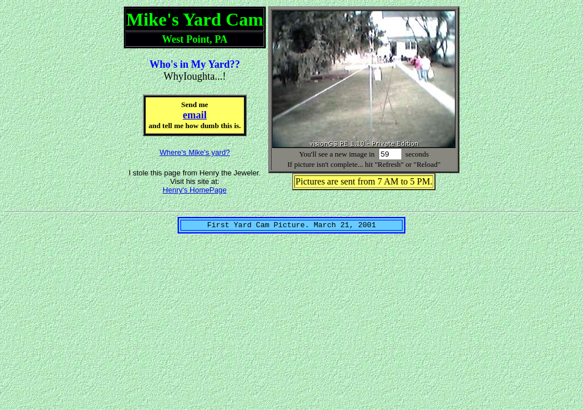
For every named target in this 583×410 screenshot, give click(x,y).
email (195, 115)
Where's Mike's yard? (194, 152)
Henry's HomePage (195, 190)
